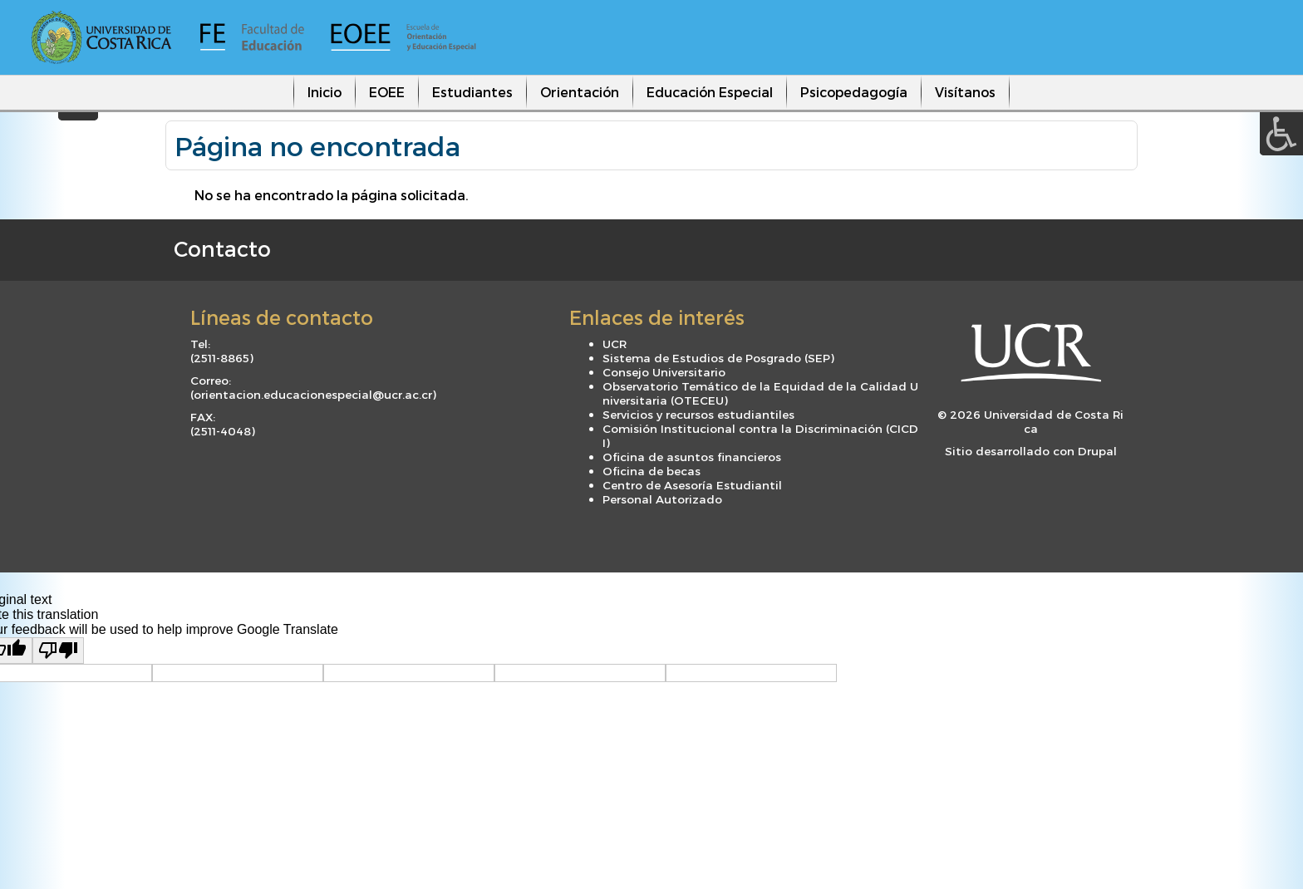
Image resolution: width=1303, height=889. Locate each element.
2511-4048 (222, 431)
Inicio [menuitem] (324, 92)
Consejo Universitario (663, 372)
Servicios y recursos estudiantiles (698, 414)
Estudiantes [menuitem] (472, 92)
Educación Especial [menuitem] (710, 92)
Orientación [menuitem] (579, 92)
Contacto (222, 248)
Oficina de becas (651, 471)
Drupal (1097, 451)
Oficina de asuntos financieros (691, 456)
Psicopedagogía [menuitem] (853, 92)
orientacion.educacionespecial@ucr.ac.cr (313, 394)
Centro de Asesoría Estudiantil (692, 485)
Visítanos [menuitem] (965, 92)
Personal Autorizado (662, 499)
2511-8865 (221, 358)
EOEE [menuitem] (387, 92)
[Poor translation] (58, 650)
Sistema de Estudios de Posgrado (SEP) (718, 358)
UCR (614, 343)
